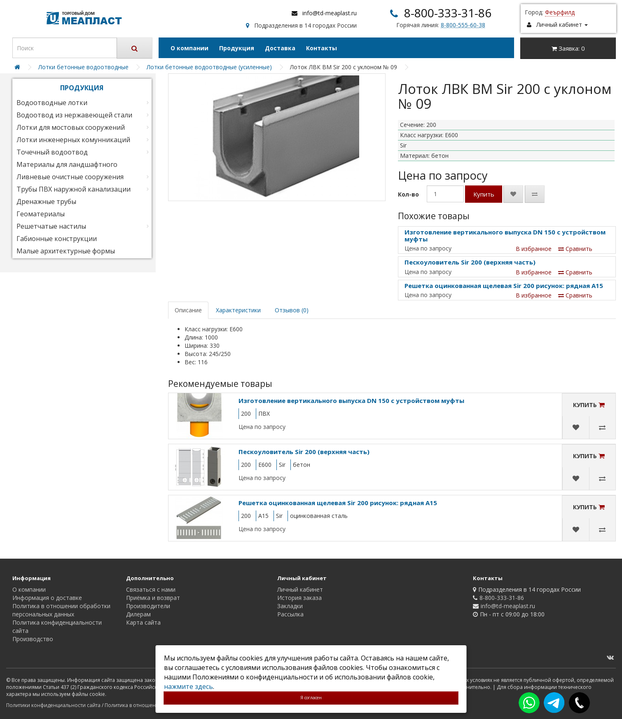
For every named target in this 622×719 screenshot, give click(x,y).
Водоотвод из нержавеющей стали (74, 114)
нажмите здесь (188, 686)
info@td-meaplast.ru (329, 13)
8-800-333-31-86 (447, 13)
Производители (148, 606)
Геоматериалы (40, 213)
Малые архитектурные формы (65, 250)
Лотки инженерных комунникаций (73, 139)
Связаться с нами (150, 589)
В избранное (534, 249)
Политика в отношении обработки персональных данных (61, 610)
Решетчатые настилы (51, 226)
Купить (483, 194)
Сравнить (575, 249)
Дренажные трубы (46, 201)
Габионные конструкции (56, 238)
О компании (189, 48)
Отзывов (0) (292, 310)
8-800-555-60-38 (463, 25)
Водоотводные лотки (51, 102)
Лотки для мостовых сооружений (70, 127)
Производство (32, 639)
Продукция (236, 48)
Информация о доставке (47, 598)
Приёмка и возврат (153, 598)
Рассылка (290, 614)
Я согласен (311, 697)
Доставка (280, 48)
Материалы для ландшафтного (66, 164)
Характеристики (238, 310)
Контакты (321, 48)
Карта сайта (143, 622)
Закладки (290, 606)
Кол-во (408, 194)
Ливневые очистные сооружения (70, 176)
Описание (188, 310)
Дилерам (138, 614)
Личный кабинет (300, 589)
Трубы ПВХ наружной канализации (73, 189)
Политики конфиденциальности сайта (53, 705)
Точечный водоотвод (52, 152)
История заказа (299, 598)
